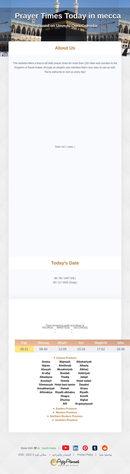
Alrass (84, 388)
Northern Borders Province (66, 416)
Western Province (66, 412)
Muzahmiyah (65, 369)
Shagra (65, 396)
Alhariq (84, 365)
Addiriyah (84, 373)
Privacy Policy (85, 454)
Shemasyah (46, 384)
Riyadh (84, 392)
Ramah (65, 388)
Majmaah (64, 361)
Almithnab (65, 365)
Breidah (65, 373)
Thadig (65, 377)
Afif (65, 403)
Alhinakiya (46, 392)
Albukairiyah (84, 361)
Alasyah (46, 369)
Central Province (66, 358)
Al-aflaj (46, 373)
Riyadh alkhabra (65, 392)
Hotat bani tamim (65, 384)
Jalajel (84, 377)
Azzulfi (84, 396)
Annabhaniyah (46, 388)
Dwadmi (84, 384)
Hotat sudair (84, 380)
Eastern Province (66, 408)
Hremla (65, 380)
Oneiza (46, 361)
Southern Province (66, 420)
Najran (46, 365)
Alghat (84, 400)
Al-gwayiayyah (84, 403)
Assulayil (45, 380)
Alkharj (84, 369)
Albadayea (46, 377)
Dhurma (65, 400)
